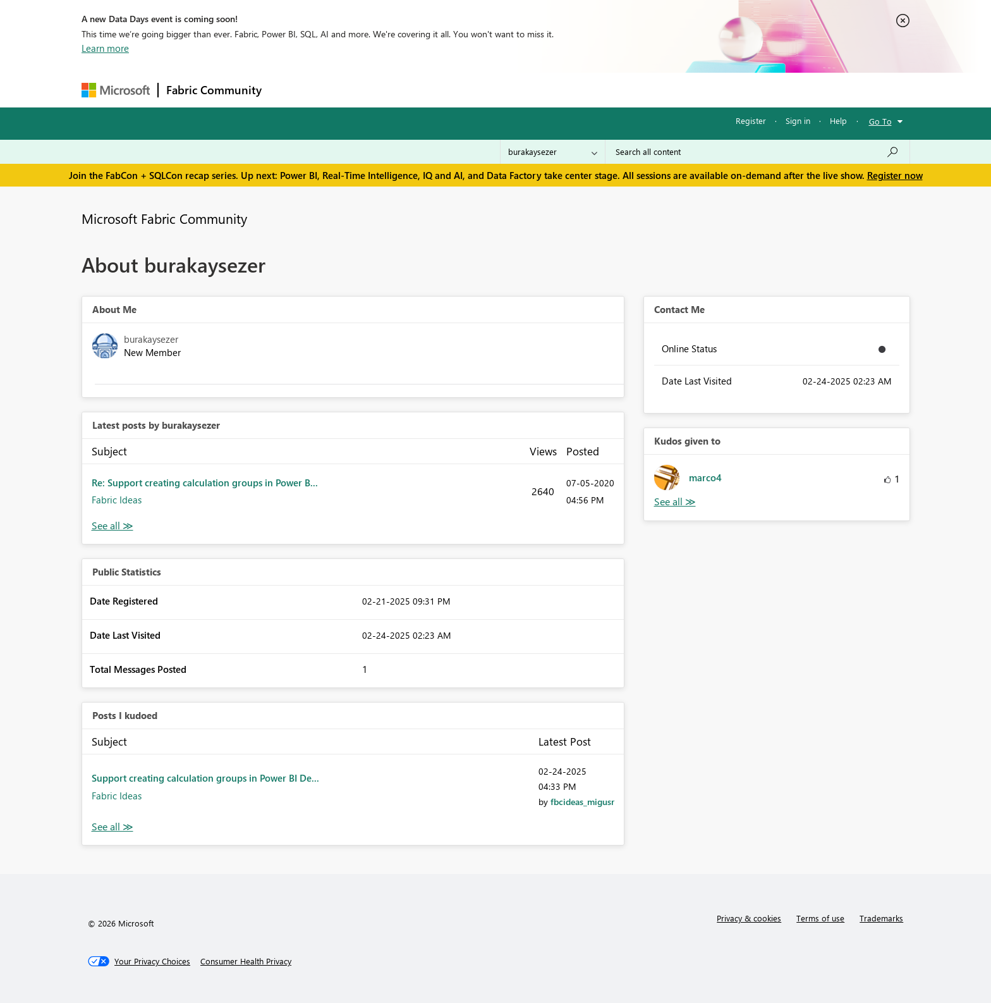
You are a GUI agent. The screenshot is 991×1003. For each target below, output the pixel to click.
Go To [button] (880, 121)
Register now (895, 175)
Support (613, 89)
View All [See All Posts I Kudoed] (112, 827)
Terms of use (820, 918)
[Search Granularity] (553, 152)
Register (751, 120)
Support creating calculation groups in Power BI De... (205, 778)
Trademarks (881, 918)
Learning (559, 89)
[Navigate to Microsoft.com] (116, 90)
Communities (454, 89)
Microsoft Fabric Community (164, 218)
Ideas (398, 89)
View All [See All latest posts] (112, 526)
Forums (290, 89)
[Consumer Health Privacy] (245, 961)
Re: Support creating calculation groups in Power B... (205, 482)
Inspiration (346, 89)
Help (838, 120)
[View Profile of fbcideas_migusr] (582, 802)
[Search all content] (757, 152)
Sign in (798, 120)
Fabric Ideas (117, 499)
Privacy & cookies (749, 918)
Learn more (105, 48)
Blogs (511, 89)
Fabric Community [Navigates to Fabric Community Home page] (214, 89)
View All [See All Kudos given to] (675, 502)
